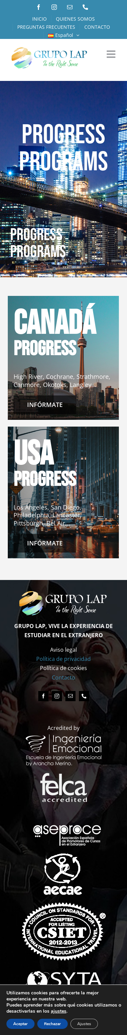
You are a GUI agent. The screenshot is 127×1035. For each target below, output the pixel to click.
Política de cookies (63, 668)
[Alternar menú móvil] (112, 54)
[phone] (84, 696)
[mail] (70, 696)
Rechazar (54, 1023)
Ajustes (86, 1023)
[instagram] (57, 696)
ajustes (90, 1011)
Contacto (63, 677)
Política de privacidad (63, 659)
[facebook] (43, 696)
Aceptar (20, 1023)
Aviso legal (63, 649)
